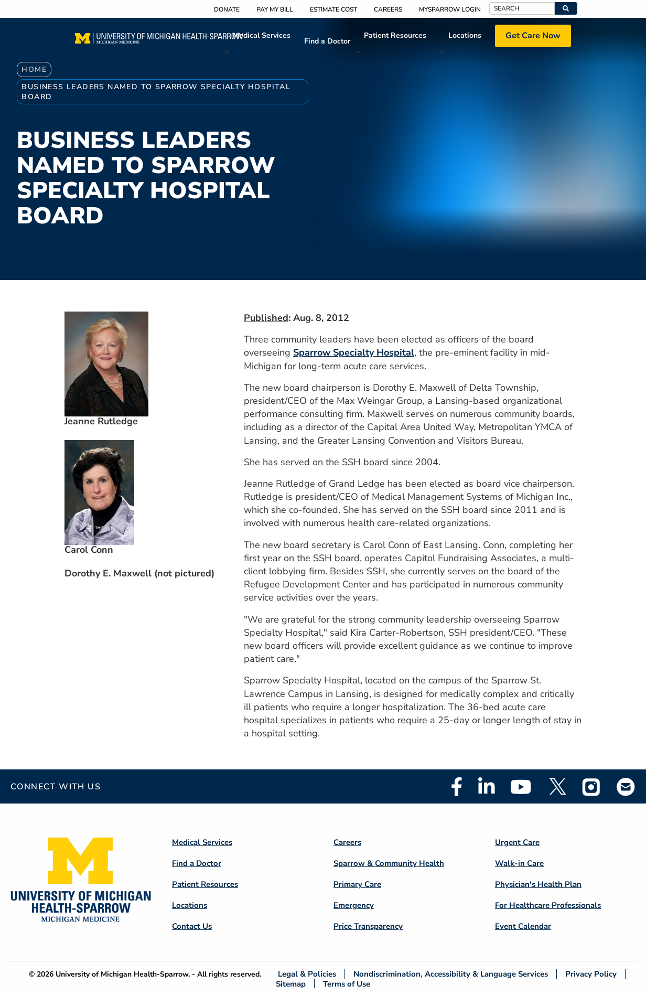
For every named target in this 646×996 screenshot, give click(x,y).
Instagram (591, 786)
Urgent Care (517, 842)
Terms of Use (346, 983)
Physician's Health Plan (538, 884)
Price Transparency (368, 926)
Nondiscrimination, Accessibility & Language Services (450, 974)
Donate (227, 9)
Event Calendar (523, 926)
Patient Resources (395, 35)
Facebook (456, 786)
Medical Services (261, 35)
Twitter (556, 786)
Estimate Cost (333, 9)
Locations (464, 35)
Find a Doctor (327, 41)
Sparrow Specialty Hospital (353, 352)
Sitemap (291, 983)
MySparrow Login (450, 9)
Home (34, 69)
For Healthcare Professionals (548, 905)
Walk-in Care (519, 863)
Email (626, 786)
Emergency (353, 905)
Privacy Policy (591, 974)
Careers (388, 9)
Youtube (521, 786)
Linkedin (486, 786)
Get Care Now (533, 35)
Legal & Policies (307, 974)
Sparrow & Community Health (388, 863)
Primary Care (357, 884)
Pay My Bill (274, 9)
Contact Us (192, 926)
